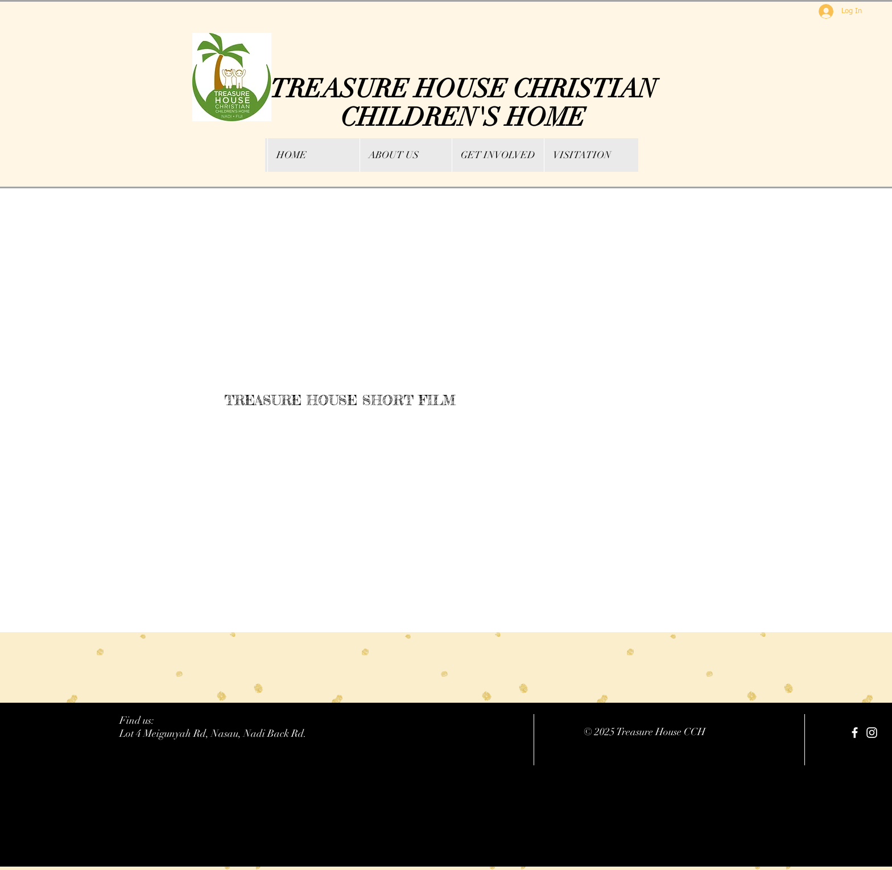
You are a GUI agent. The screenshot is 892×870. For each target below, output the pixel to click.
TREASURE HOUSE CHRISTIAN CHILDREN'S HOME (463, 103)
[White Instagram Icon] (872, 732)
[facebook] (855, 732)
